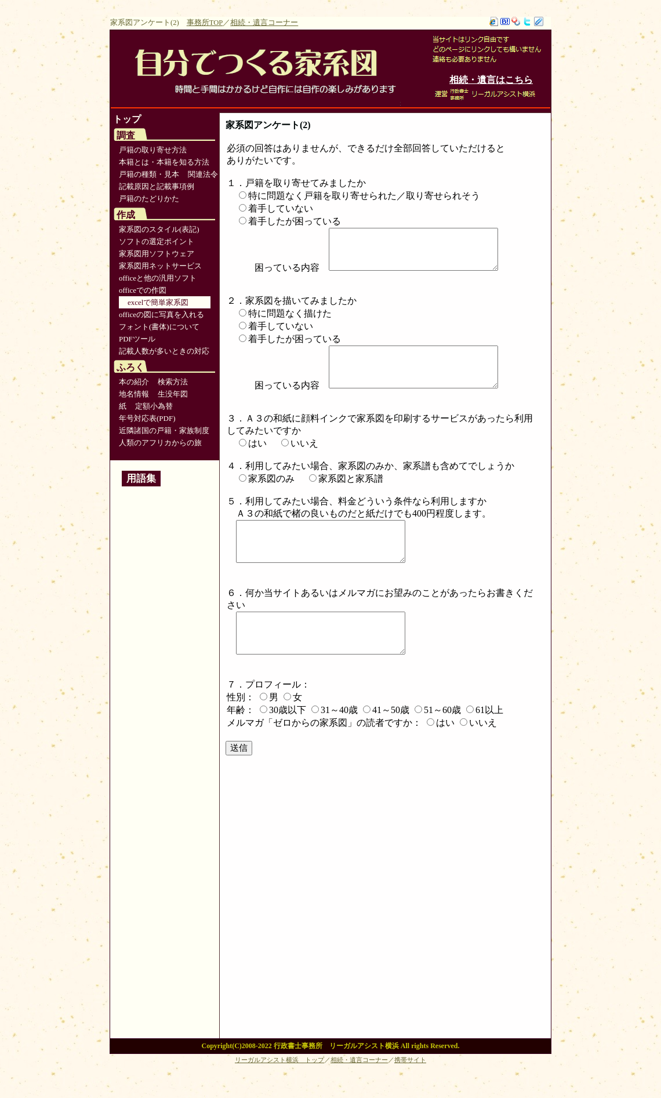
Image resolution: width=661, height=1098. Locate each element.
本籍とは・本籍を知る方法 (164, 162)
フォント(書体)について (159, 326)
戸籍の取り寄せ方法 (153, 150)
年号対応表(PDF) (147, 418)
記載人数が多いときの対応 (164, 351)
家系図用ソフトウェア (156, 253)
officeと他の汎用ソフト (158, 278)
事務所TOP (205, 23)
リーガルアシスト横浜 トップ (279, 1087)
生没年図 (173, 394)
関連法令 (203, 174)
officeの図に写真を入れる (161, 314)
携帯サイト (410, 1087)
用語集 (141, 478)
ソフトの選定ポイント (156, 241)
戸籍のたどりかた (149, 198)
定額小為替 (154, 406)
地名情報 (134, 394)
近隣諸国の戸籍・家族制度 (164, 430)
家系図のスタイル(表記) (159, 229)
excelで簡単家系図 (158, 302)
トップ (127, 119)
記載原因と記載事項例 (156, 186)
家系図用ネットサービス (160, 265)
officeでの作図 (142, 290)
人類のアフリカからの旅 (160, 442)
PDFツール (137, 339)
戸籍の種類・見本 (149, 174)
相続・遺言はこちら (491, 80)
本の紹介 (134, 381)
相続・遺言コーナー (264, 23)
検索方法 (173, 381)
